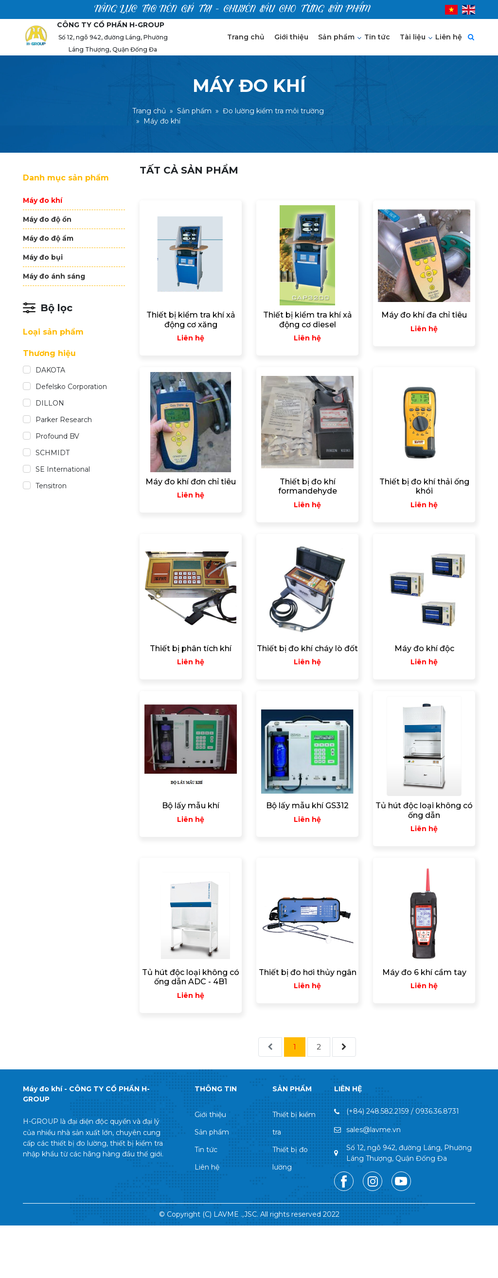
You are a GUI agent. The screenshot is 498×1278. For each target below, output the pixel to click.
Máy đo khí (42, 200)
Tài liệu (413, 37)
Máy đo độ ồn (47, 219)
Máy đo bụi (43, 257)
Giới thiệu (291, 37)
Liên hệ (448, 37)
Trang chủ (246, 37)
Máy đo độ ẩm (48, 238)
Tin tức (377, 37)
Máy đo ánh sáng (54, 276)
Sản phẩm (336, 37)
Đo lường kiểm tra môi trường (273, 111)
